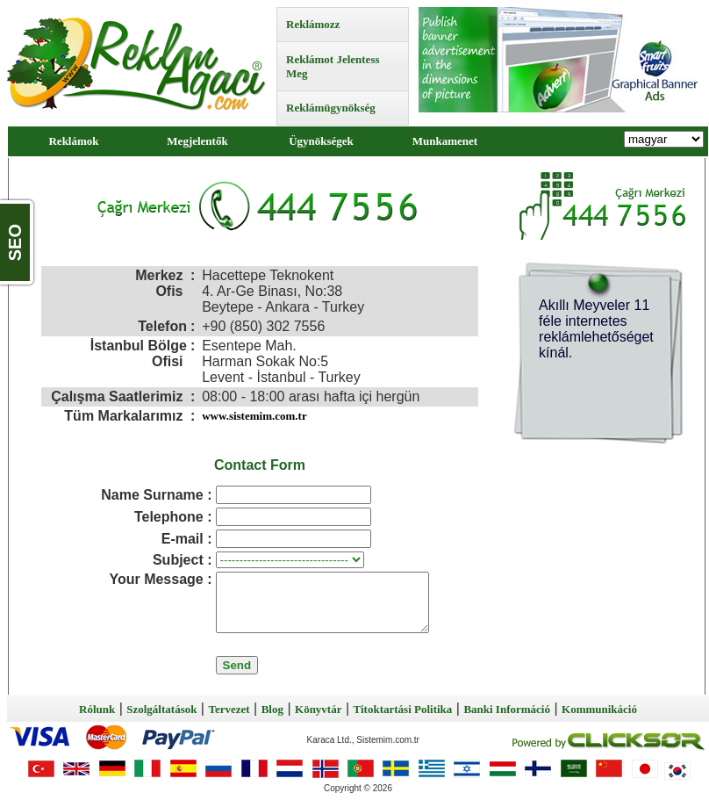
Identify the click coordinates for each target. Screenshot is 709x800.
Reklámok (73, 141)
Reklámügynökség (331, 107)
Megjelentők (197, 141)
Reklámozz (313, 24)
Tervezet (228, 709)
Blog (272, 709)
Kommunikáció (599, 709)
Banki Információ (506, 709)
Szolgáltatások (161, 709)
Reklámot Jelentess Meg (333, 66)
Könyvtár (318, 709)
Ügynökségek (321, 141)
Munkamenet (444, 141)
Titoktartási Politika (403, 709)
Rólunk (97, 709)
